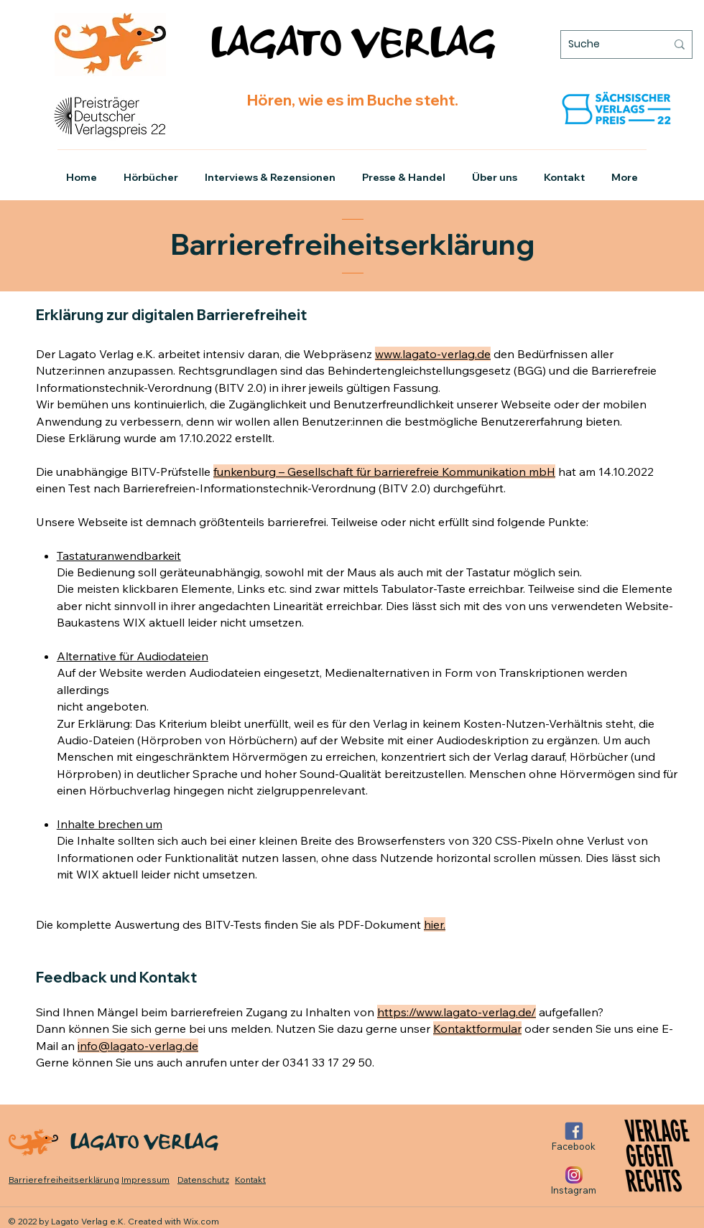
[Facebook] (573, 1136)
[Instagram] (573, 1180)
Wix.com (201, 1221)
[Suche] (606, 44)
